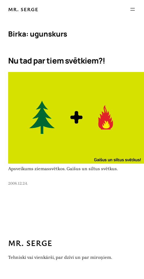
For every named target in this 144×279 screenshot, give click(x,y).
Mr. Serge (23, 9)
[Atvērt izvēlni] (132, 9)
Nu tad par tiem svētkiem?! (56, 60)
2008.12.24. (18, 183)
